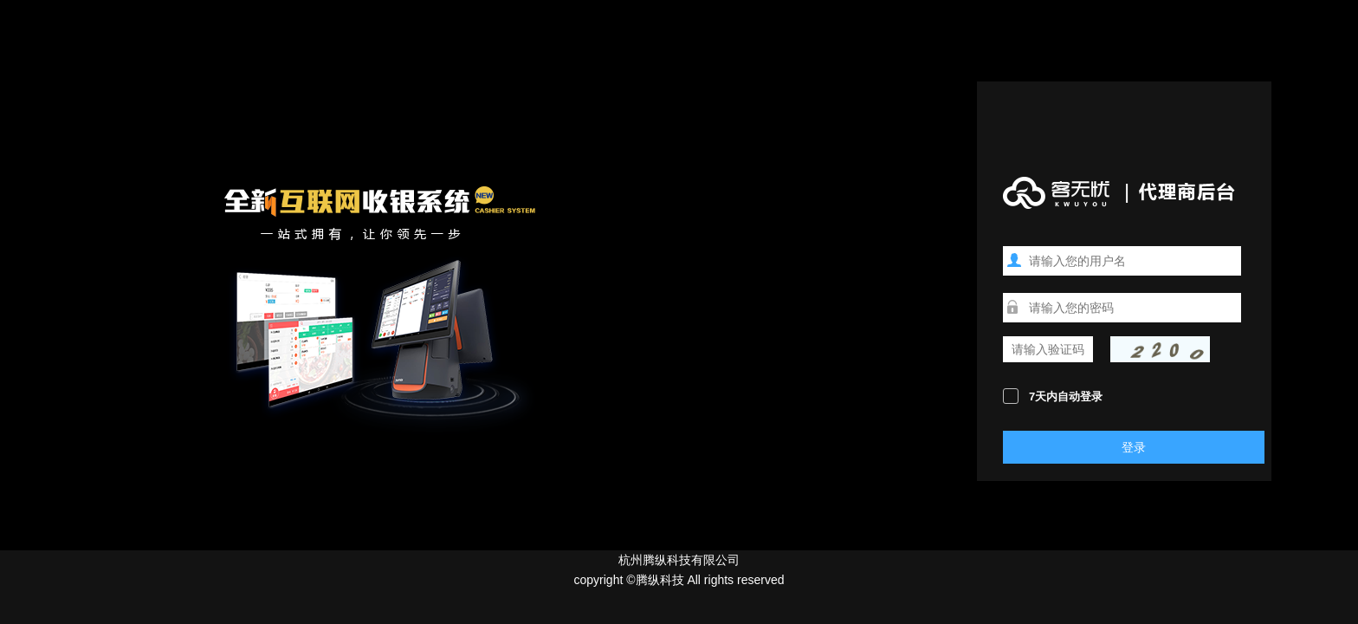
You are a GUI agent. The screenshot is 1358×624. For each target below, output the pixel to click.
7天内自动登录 (1066, 396)
